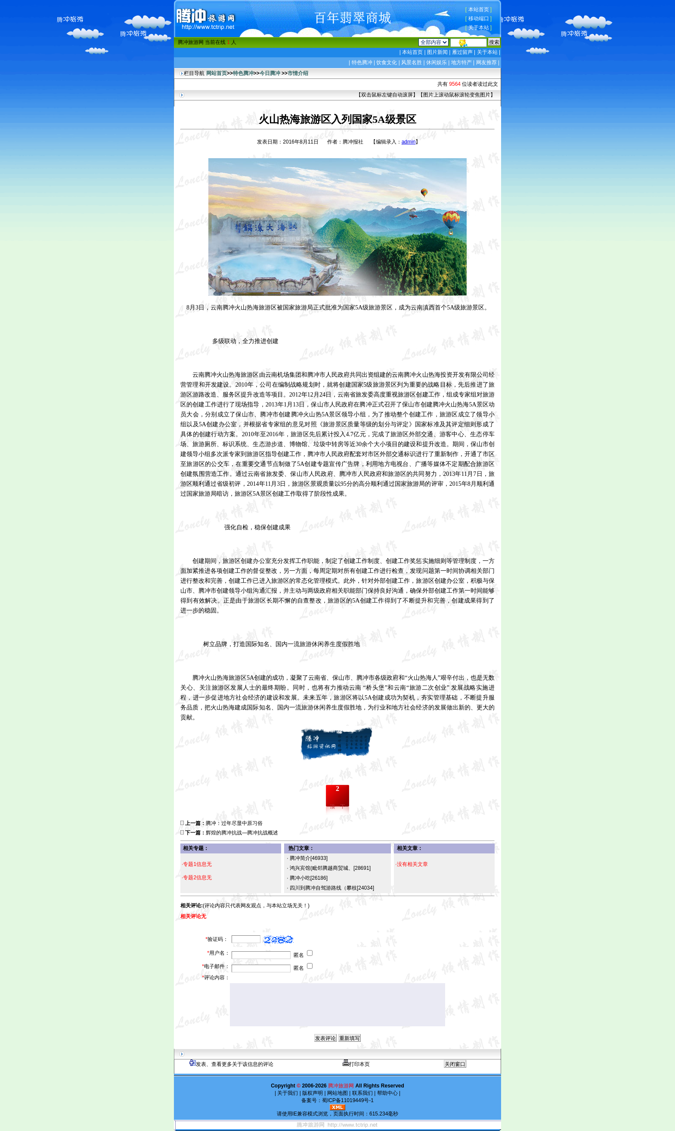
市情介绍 (298, 73)
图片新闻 (437, 52)
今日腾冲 (270, 73)
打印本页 (356, 1064)
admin (409, 142)
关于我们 (288, 1093)
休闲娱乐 (436, 62)
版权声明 (313, 1093)
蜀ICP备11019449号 (345, 1100)
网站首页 (216, 73)
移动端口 (478, 19)
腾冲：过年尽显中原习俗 (234, 823)
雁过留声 (462, 52)
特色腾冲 (362, 62)
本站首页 (478, 9)
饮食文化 (386, 62)
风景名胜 (411, 62)
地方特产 (461, 62)
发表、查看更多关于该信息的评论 (231, 1064)
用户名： (218, 953)
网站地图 (338, 1093)
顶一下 (337, 806)
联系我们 (362, 1093)
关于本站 (478, 28)
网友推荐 (486, 62)
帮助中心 (387, 1093)
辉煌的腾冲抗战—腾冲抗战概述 (242, 833)
